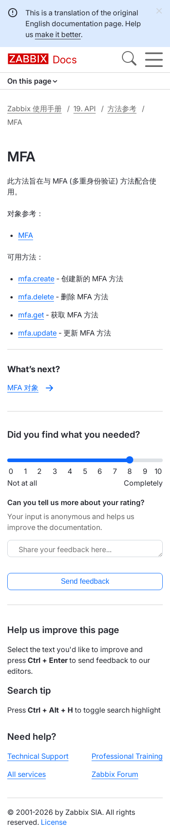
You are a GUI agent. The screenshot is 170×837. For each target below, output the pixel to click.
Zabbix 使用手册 (34, 108)
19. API (84, 108)
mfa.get (31, 314)
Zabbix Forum (115, 774)
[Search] (129, 59)
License (54, 822)
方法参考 (121, 108)
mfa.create (36, 278)
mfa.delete (36, 296)
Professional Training (127, 756)
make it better (58, 34)
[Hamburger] (154, 59)
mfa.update (37, 332)
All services (26, 774)
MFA (25, 235)
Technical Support (37, 756)
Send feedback (85, 581)
